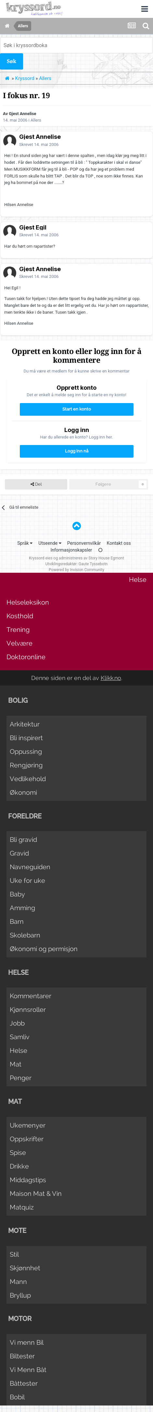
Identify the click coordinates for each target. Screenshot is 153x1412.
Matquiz (22, 1207)
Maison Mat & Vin (36, 1193)
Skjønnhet (25, 1268)
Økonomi (23, 792)
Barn (17, 921)
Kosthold (19, 616)
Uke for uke (27, 880)
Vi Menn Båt (28, 1370)
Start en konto (76, 409)
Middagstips (28, 1180)
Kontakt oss (119, 543)
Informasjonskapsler (71, 550)
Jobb (17, 1023)
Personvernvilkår (84, 543)
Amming (22, 908)
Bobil (17, 1397)
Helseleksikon (27, 602)
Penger (21, 1078)
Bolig (18, 700)
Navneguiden (30, 867)
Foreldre (25, 816)
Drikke (19, 1166)
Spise (18, 1153)
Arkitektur (25, 724)
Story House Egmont (106, 558)
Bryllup (20, 1295)
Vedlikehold (28, 779)
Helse (138, 579)
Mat (15, 1064)
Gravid (19, 853)
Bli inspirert (26, 738)
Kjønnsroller (28, 1009)
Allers (36, 120)
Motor (20, 1319)
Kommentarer (30, 996)
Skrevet (38, 144)
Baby (17, 894)
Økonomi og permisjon (44, 949)
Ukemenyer (27, 1125)
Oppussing (26, 751)
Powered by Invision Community (76, 570)
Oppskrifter (27, 1139)
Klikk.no (111, 677)
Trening (18, 630)
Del (36, 484)
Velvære (19, 643)
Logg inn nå (76, 451)
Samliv (20, 1037)
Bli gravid (23, 839)
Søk (11, 61)
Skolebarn (25, 935)
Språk (24, 543)
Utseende (49, 543)
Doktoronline (25, 657)
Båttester (24, 1383)
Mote (17, 1231)
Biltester (22, 1356)
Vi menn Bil (27, 1342)
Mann (18, 1282)
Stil (14, 1254)
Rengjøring (26, 765)
